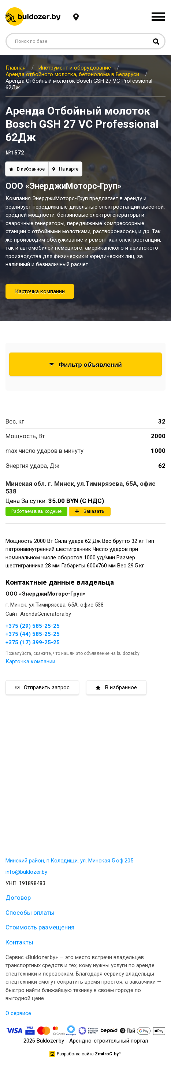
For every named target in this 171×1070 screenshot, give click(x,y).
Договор (18, 897)
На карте (65, 169)
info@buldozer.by (26, 872)
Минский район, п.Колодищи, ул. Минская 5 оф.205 (69, 860)
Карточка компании (40, 291)
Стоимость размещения (39, 927)
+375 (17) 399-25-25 (32, 642)
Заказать (89, 511)
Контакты (19, 942)
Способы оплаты (30, 912)
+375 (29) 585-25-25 (32, 626)
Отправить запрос (42, 687)
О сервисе (18, 1013)
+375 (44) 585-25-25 (32, 634)
